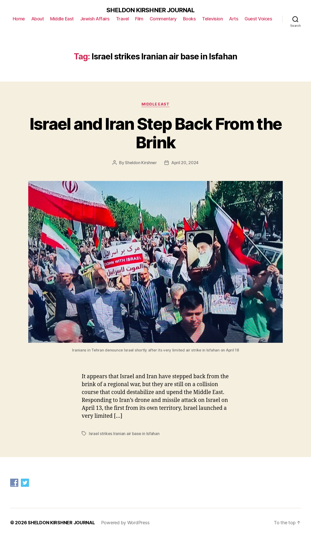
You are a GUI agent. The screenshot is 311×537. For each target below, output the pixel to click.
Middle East (62, 18)
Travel (122, 18)
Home (19, 18)
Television (212, 18)
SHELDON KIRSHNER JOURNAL (150, 10)
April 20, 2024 (185, 162)
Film (139, 18)
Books (189, 18)
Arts (233, 18)
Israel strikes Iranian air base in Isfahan (124, 433)
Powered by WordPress (125, 522)
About (37, 18)
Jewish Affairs (95, 18)
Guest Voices (258, 18)
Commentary (163, 18)
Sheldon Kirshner (141, 162)
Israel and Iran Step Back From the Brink (156, 133)
